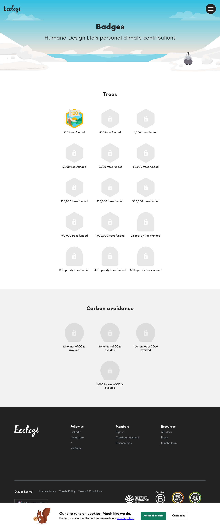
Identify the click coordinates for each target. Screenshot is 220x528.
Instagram (77, 437)
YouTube (76, 448)
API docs (166, 432)
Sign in (120, 432)
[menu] (211, 9)
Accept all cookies (153, 515)
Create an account (127, 437)
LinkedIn (76, 432)
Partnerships (124, 443)
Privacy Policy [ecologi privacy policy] (47, 491)
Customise (178, 515)
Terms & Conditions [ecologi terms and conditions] (90, 491)
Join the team (169, 443)
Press (164, 437)
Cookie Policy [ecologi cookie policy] (67, 491)
